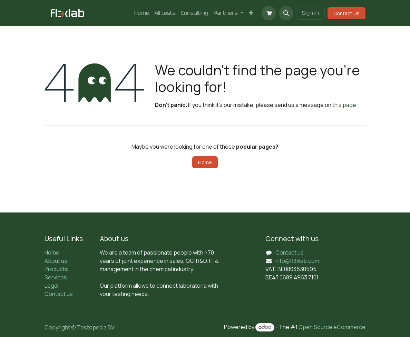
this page (344, 105)
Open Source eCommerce (332, 327)
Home (205, 162)
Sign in (310, 13)
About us (56, 261)
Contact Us (346, 13)
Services (56, 277)
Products (56, 269)
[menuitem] (141, 13)
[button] (286, 13)
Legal (51, 285)
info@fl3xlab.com (297, 261)
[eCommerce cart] (269, 13)
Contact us (59, 294)
